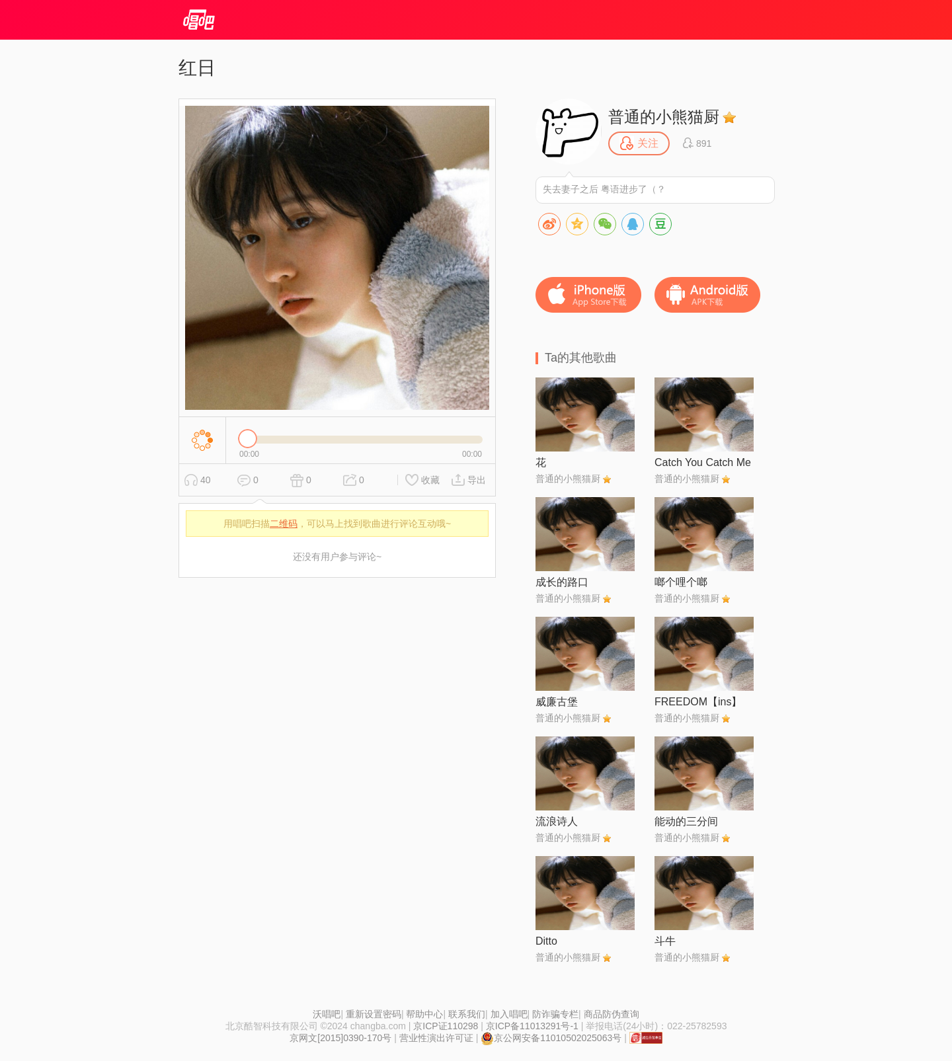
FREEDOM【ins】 (698, 701)
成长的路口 (562, 582)
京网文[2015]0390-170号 (340, 1038)
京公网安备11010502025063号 (551, 1038)
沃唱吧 (326, 1014)
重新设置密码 (373, 1014)
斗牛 (665, 941)
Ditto (546, 941)
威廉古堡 (557, 701)
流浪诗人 (557, 821)
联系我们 (466, 1014)
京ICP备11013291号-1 (532, 1026)
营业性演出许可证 (436, 1038)
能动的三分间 (686, 821)
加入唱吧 (509, 1014)
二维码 (284, 523)
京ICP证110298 (445, 1026)
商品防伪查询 (611, 1014)
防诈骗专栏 (555, 1014)
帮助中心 (424, 1014)
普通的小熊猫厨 (663, 117)
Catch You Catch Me (702, 462)
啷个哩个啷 (680, 582)
